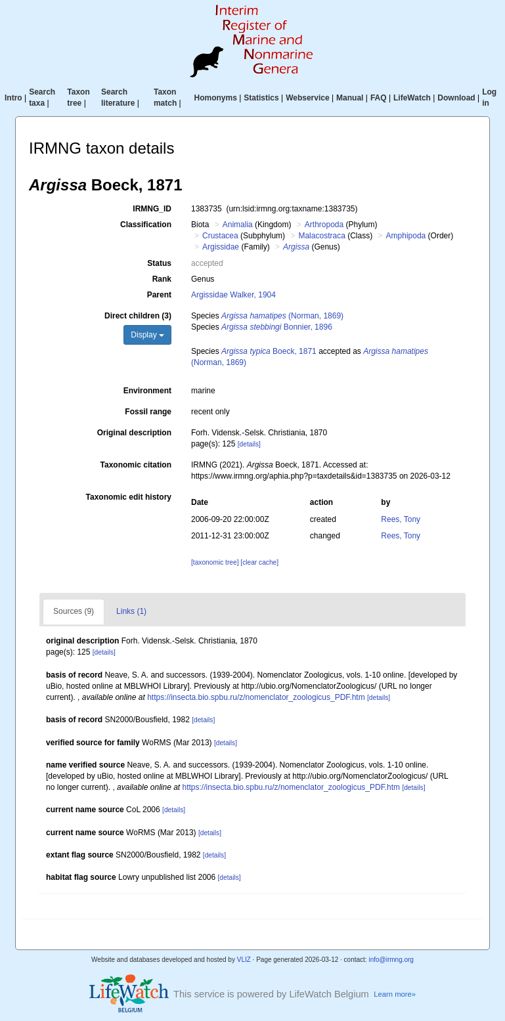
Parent (159, 294)
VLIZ (244, 959)
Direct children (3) (137, 315)
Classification (145, 224)
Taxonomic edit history (128, 497)
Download (456, 97)
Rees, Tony (400, 519)
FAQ (378, 97)
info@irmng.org (391, 959)
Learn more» (395, 994)
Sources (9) (73, 611)
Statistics (261, 97)
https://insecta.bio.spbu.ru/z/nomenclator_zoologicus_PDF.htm (256, 697)
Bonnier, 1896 (276, 327)
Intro (13, 97)
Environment (147, 390)
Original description (134, 432)
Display (147, 334)
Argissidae (220, 246)
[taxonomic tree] (214, 562)
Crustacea (220, 235)
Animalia (238, 224)
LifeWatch (412, 97)
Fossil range (148, 411)
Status (159, 263)
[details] (249, 444)
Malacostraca (321, 235)
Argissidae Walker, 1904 (233, 294)
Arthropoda (324, 224)
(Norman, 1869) (282, 315)
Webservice (308, 97)
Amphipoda (406, 235)
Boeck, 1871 (269, 351)
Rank (161, 279)
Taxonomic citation (135, 464)
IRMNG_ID (152, 208)
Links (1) (131, 611)
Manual (349, 97)
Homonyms (215, 97)
